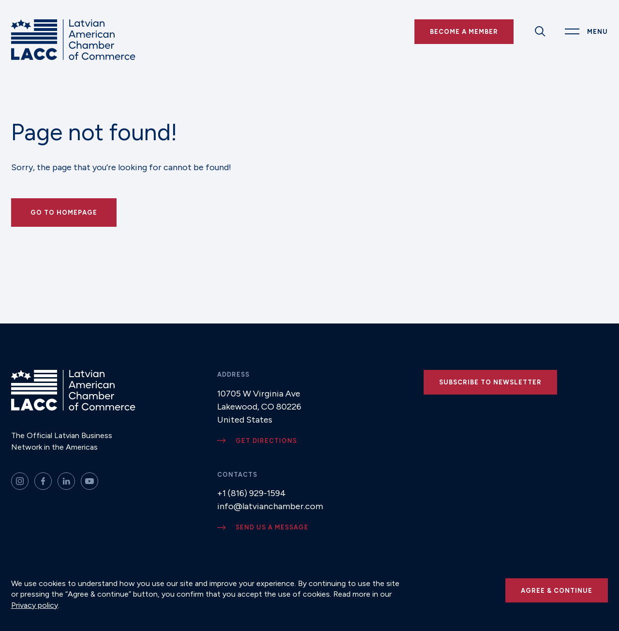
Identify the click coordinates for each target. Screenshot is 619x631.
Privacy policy (34, 605)
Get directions (266, 440)
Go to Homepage (63, 212)
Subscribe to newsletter (490, 382)
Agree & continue (556, 590)
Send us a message (272, 527)
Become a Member (464, 31)
